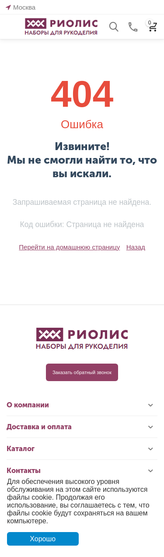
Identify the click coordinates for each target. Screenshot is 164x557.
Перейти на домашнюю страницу (69, 247)
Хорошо (43, 539)
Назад (135, 247)
